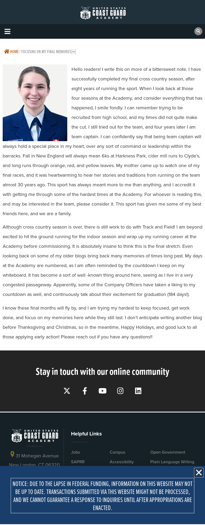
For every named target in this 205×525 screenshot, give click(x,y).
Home (11, 51)
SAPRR (78, 462)
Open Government (167, 452)
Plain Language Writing (172, 462)
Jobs (75, 452)
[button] (7, 31)
